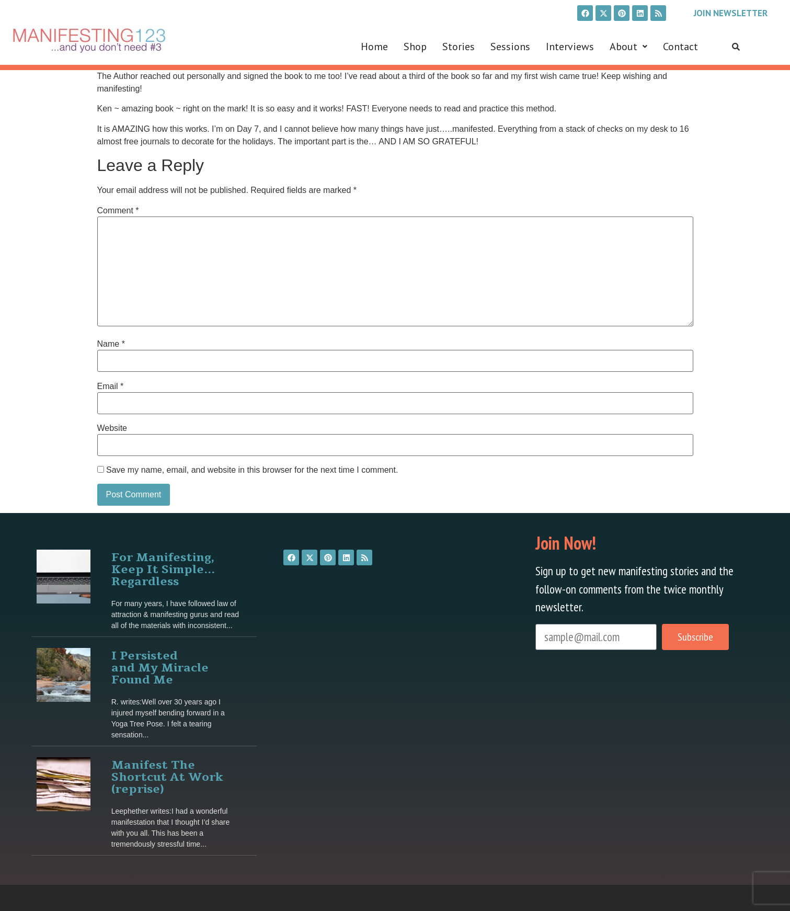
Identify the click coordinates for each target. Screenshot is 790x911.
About (628, 46)
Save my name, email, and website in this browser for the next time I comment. (252, 470)
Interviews (570, 46)
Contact (680, 46)
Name (111, 344)
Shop (415, 46)
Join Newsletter (731, 13)
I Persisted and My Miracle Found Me (160, 666)
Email (110, 386)
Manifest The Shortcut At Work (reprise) (167, 775)
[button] (628, 46)
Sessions (510, 46)
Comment (118, 211)
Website (112, 428)
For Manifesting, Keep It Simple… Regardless (163, 568)
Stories (458, 46)
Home (374, 46)
